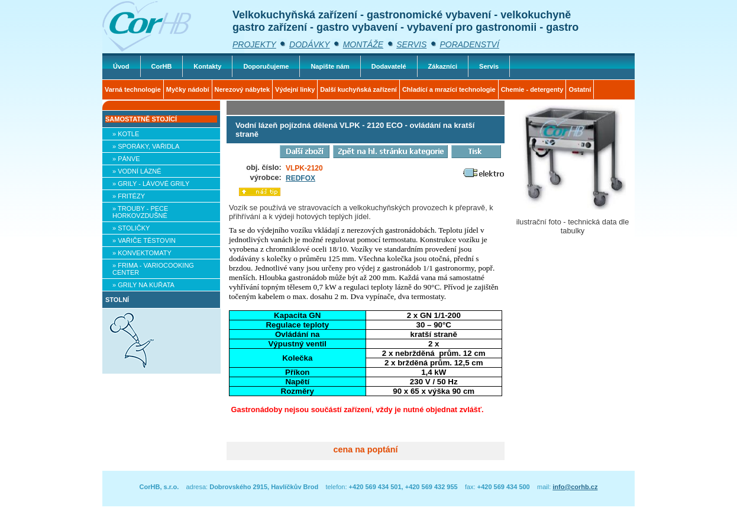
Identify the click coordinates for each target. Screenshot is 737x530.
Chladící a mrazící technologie (449, 89)
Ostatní (579, 89)
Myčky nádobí (187, 89)
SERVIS (411, 44)
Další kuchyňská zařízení (358, 89)
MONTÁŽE (363, 44)
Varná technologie (133, 89)
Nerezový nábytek (242, 89)
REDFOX (300, 178)
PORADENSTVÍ (469, 44)
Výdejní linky (295, 89)
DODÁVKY (309, 44)
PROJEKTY (254, 44)
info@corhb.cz (574, 486)
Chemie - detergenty (532, 89)
